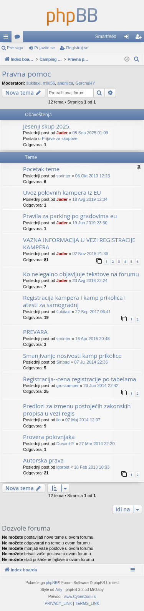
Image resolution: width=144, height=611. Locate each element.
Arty (58, 590)
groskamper (67, 385)
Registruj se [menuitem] (140, 38)
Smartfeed (105, 36)
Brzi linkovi (7, 38)
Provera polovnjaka (49, 437)
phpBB (52, 583)
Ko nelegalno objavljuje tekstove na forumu (81, 274)
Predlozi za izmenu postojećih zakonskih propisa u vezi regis (77, 409)
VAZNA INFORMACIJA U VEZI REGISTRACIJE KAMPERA (79, 243)
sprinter (63, 176)
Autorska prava (43, 460)
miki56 (49, 83)
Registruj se (77, 47)
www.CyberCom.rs (80, 596)
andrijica (65, 83)
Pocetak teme (41, 169)
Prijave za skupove (59, 138)
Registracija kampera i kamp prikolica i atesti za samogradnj (74, 301)
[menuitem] (136, 59)
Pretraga (15, 47)
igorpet (63, 467)
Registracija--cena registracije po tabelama (79, 379)
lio (58, 419)
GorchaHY (85, 83)
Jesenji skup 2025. (47, 126)
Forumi (19, 38)
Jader (62, 132)
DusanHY (65, 443)
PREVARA (35, 332)
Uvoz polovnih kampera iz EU (62, 192)
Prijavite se (44, 47)
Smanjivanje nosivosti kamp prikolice (72, 355)
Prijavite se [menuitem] (128, 38)
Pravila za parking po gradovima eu (70, 216)
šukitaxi (33, 83)
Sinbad (63, 362)
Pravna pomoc (26, 74)
